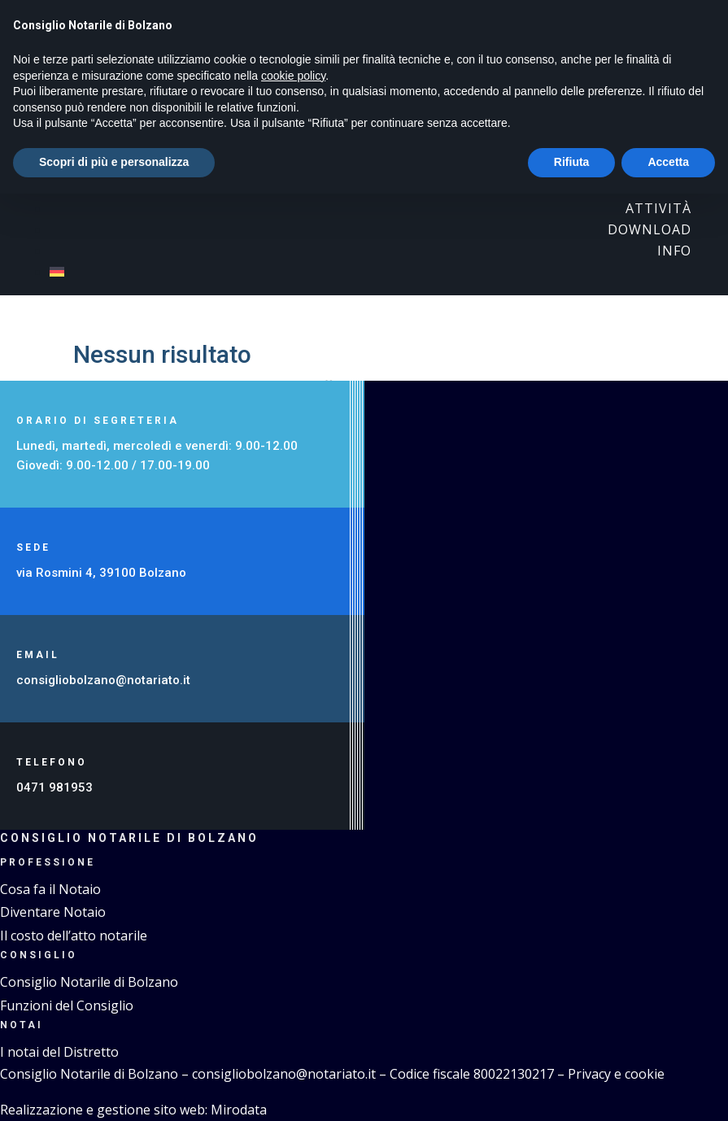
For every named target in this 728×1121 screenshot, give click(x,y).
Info (674, 251)
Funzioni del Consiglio (66, 1005)
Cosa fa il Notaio (50, 889)
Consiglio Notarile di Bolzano (89, 982)
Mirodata (239, 1110)
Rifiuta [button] (572, 161)
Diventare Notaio (53, 912)
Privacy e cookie (616, 1074)
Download (649, 229)
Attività (658, 208)
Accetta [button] (668, 161)
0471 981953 (54, 787)
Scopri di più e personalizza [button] (114, 161)
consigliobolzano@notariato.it (105, 680)
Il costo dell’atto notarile (73, 935)
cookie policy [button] (293, 75)
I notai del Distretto (59, 1052)
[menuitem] (371, 272)
